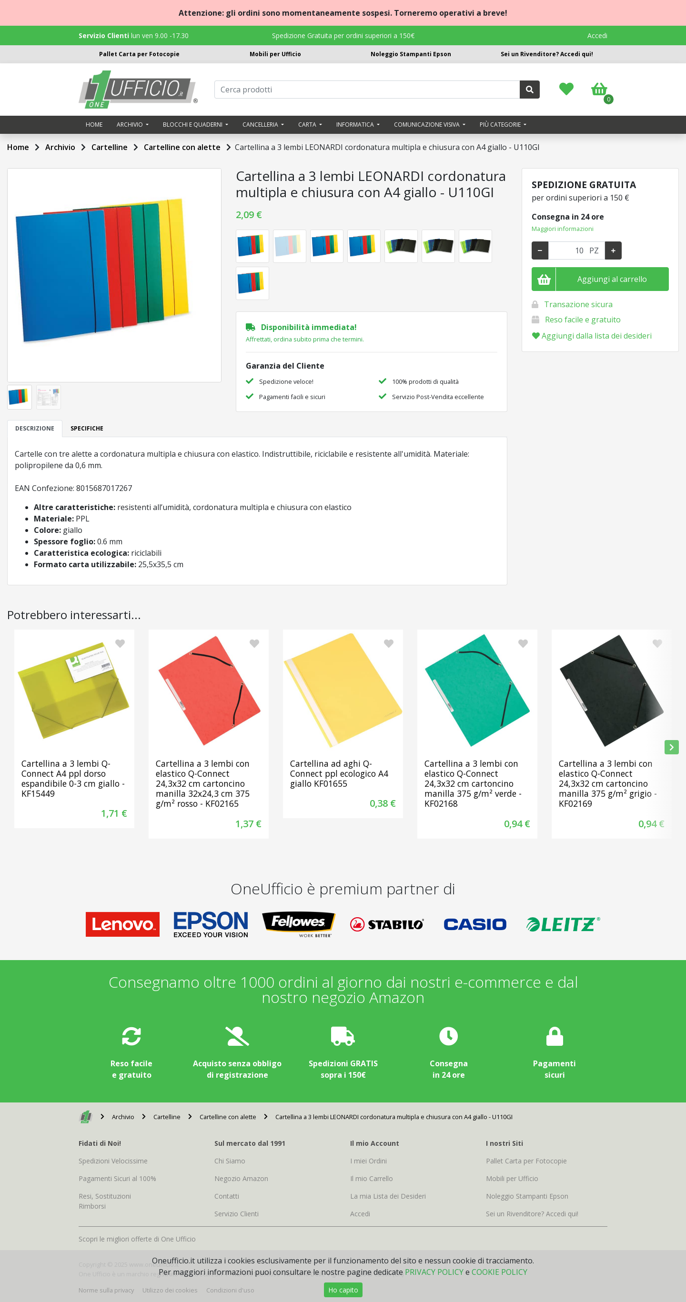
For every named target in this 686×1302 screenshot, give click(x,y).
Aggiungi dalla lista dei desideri (592, 336)
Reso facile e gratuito (583, 319)
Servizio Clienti (236, 1213)
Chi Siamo (229, 1160)
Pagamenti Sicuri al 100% (117, 1178)
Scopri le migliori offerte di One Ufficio (137, 1238)
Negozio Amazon (241, 1178)
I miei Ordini (368, 1160)
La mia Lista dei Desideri (388, 1196)
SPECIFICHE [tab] (87, 428)
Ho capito (343, 1289)
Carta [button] (308, 124)
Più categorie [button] (501, 124)
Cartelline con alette (182, 147)
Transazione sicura (578, 304)
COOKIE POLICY (499, 1272)
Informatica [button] (355, 124)
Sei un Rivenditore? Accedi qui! (547, 54)
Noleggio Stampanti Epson (411, 54)
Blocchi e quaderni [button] (193, 124)
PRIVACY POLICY (434, 1272)
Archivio (60, 147)
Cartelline (109, 147)
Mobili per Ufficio (275, 54)
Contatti (226, 1196)
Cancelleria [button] (261, 124)
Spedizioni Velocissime (113, 1160)
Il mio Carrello (371, 1178)
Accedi (597, 35)
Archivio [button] (130, 124)
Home (94, 124)
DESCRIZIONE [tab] (34, 428)
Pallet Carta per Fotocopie (139, 54)
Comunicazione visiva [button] (427, 124)
